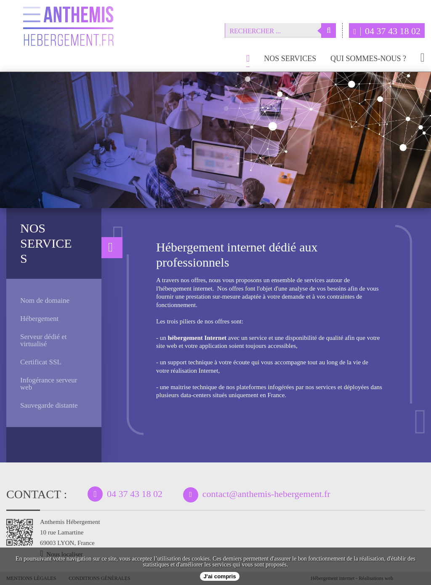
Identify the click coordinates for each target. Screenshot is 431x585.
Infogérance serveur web (48, 383)
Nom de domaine (44, 301)
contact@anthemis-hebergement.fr (266, 494)
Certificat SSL (40, 362)
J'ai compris (219, 576)
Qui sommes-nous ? (368, 59)
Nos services (290, 59)
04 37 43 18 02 (386, 31)
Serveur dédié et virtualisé (43, 340)
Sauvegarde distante (48, 405)
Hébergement (39, 319)
